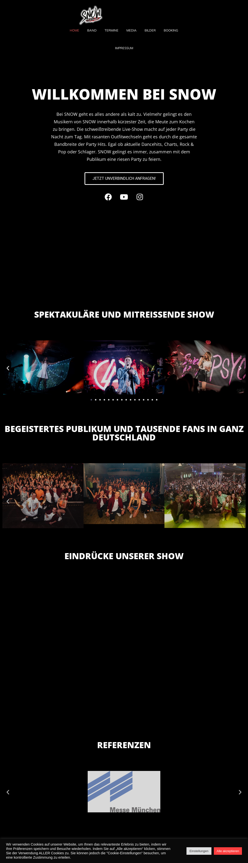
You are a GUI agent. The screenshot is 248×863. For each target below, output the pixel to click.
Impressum (124, 48)
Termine (111, 30)
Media (131, 30)
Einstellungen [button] (198, 851)
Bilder (150, 30)
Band (92, 30)
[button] (8, 368)
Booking (171, 30)
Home (74, 30)
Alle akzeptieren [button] (228, 851)
